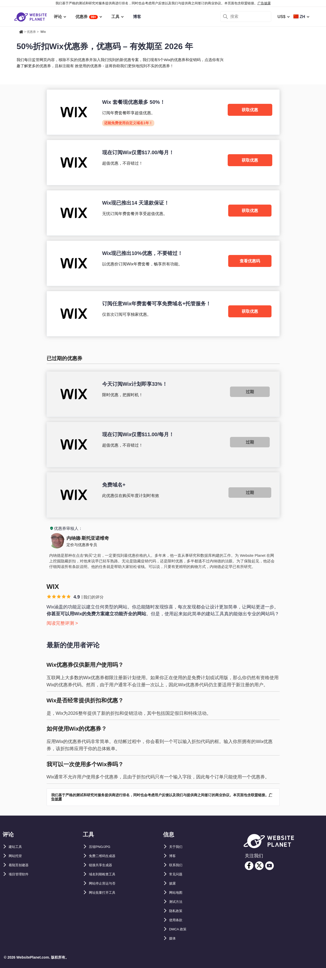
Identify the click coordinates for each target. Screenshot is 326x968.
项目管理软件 (21, 874)
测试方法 (177, 902)
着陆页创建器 (21, 865)
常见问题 (177, 874)
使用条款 (177, 920)
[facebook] (249, 865)
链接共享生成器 (103, 865)
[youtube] (269, 865)
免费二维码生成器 (105, 856)
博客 (173, 856)
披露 (173, 883)
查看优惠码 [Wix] (250, 261)
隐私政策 (177, 911)
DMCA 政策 (180, 929)
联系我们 (177, 865)
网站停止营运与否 (105, 883)
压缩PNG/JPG (102, 847)
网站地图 (177, 892)
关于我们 (177, 847)
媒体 (173, 938)
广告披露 (264, 3)
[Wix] (163, 112)
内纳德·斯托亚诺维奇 (87, 538)
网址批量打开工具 (105, 892)
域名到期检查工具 (105, 874)
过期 (250, 392)
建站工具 (17, 847)
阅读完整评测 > (62, 623)
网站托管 (17, 856)
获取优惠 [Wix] (250, 110)
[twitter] (259, 865)
